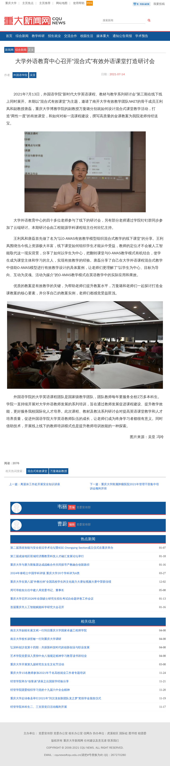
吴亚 (33, 75)
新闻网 (9, 50)
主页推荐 (45, 3)
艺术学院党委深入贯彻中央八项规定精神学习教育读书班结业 (48, 656)
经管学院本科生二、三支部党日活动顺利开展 (38, 707)
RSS (89, 3)
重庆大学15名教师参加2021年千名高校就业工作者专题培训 (48, 673)
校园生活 (86, 36)
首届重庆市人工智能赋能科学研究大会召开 (37, 607)
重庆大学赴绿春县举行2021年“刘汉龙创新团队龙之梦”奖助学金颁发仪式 (55, 698)
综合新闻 (22, 36)
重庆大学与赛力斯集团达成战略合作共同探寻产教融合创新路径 (50, 564)
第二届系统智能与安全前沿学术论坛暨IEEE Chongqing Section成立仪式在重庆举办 (61, 547)
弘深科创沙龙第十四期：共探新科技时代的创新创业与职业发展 (50, 647)
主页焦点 (28, 3)
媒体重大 (102, 36)
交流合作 (70, 36)
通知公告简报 (122, 36)
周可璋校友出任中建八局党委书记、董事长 (37, 590)
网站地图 (62, 3)
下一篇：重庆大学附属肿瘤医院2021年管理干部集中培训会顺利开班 (124, 486)
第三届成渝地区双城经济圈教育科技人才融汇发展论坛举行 (47, 556)
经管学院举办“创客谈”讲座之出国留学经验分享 (39, 681)
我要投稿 (149, 4)
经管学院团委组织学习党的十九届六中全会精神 (40, 690)
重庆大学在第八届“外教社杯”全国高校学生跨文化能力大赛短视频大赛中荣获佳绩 (60, 581)
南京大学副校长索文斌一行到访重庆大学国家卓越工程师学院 (48, 630)
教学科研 (38, 36)
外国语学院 (20, 75)
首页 (9, 36)
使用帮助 (78, 3)
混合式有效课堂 (37, 471)
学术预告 (141, 36)
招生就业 (54, 36)
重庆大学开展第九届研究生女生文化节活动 (37, 664)
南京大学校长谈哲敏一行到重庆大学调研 (35, 639)
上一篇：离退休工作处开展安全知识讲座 (34, 484)
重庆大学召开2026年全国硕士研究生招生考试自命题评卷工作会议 (52, 598)
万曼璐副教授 (58, 471)
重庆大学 (11, 3)
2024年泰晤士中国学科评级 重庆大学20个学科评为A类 (44, 573)
